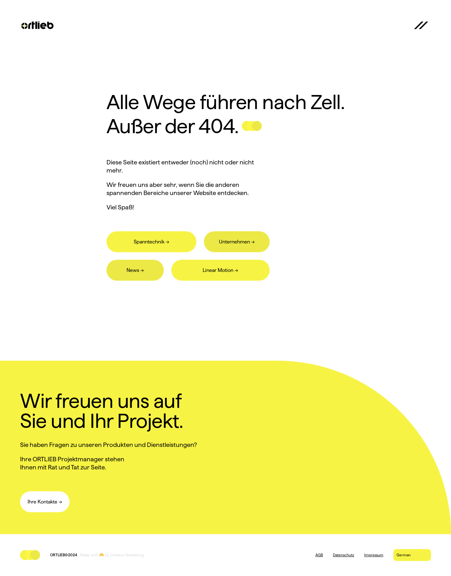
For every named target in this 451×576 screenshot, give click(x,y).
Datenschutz (343, 555)
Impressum (373, 555)
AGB (319, 555)
